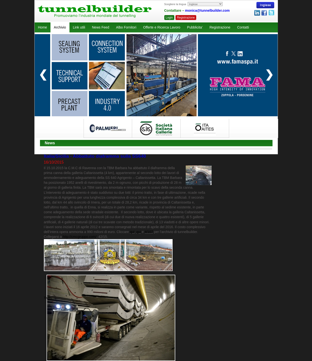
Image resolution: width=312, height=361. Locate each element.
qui (132, 232)
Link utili (79, 27)
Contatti (243, 27)
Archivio (60, 27)
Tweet (48, 298)
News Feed (100, 27)
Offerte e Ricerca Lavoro (161, 27)
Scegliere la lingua (175, 4)
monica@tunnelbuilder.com (207, 10)
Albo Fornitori (126, 27)
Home (42, 27)
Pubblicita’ (195, 27)
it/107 (149, 232)
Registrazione (186, 17)
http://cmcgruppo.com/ (80, 237)
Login (169, 17)
